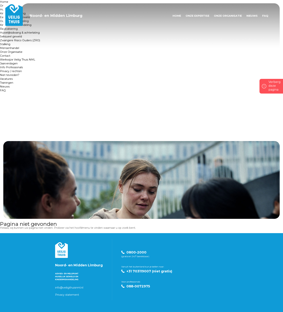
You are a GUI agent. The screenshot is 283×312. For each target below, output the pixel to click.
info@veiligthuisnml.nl (69, 287)
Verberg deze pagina (274, 85)
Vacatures (6, 79)
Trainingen (6, 82)
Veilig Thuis (61, 250)
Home (4, 1)
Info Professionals (11, 67)
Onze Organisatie (228, 15)
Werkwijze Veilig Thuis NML (17, 59)
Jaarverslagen (9, 63)
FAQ (3, 90)
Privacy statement (67, 294)
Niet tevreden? (9, 75)
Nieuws (5, 86)
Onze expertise (197, 15)
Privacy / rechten (11, 71)
